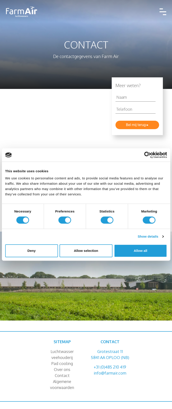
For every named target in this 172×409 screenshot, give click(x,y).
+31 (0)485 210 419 (110, 367)
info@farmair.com (110, 373)
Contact (62, 375)
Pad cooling (62, 363)
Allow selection (86, 251)
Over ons (62, 369)
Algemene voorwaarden (62, 384)
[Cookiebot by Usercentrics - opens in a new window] (147, 155)
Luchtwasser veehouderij (62, 354)
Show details (148, 236)
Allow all (140, 251)
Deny (31, 251)
